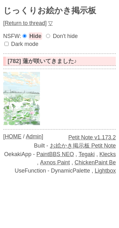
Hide (35, 36)
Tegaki (87, 154)
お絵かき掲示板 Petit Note (83, 145)
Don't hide (65, 36)
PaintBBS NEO (55, 154)
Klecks (107, 154)
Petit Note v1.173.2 (92, 137)
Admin (34, 136)
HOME (13, 136)
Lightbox (105, 171)
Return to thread (25, 23)
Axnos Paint (55, 162)
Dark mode (24, 44)
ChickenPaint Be (95, 162)
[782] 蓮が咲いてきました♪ (42, 61)
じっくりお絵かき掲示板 (49, 10)
